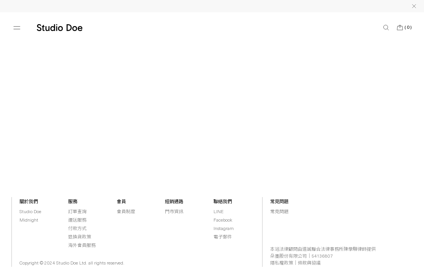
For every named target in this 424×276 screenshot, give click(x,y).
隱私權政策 (281, 263)
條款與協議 (309, 263)
